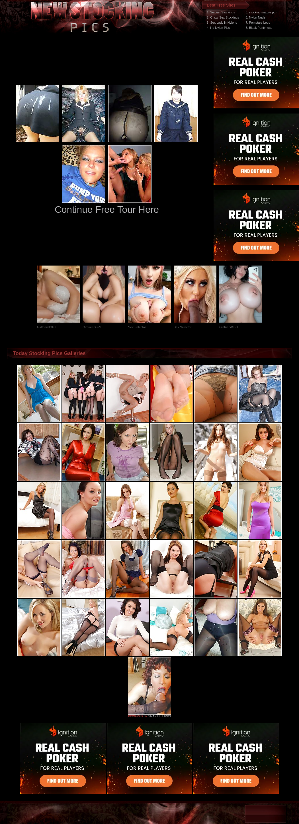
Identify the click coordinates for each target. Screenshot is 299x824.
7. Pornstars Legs (257, 22)
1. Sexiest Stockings (221, 12)
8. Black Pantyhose (258, 27)
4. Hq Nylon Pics (218, 27)
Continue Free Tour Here (107, 209)
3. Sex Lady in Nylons (222, 22)
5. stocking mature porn (261, 12)
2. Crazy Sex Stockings (223, 17)
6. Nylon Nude (255, 17)
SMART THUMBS (159, 716)
